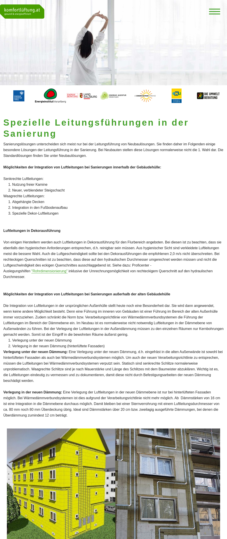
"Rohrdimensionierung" (49, 271)
